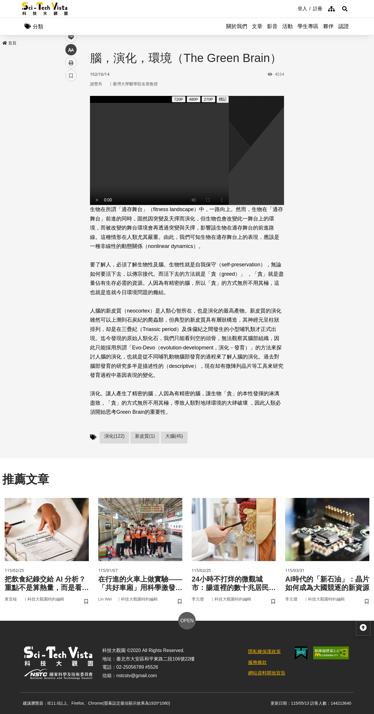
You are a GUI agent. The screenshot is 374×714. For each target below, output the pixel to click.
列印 (71, 163)
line (69, 137)
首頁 (9, 43)
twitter (71, 124)
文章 (257, 26)
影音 (272, 26)
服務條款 (257, 662)
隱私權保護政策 (264, 651)
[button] (345, 9)
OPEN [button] (186, 620)
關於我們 (236, 26)
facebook (71, 111)
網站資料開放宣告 (266, 672)
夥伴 (328, 26)
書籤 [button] (71, 176)
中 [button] (71, 150)
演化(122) (114, 436)
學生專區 (307, 26)
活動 (287, 26)
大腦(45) (174, 436)
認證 (343, 26)
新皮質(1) (145, 436)
